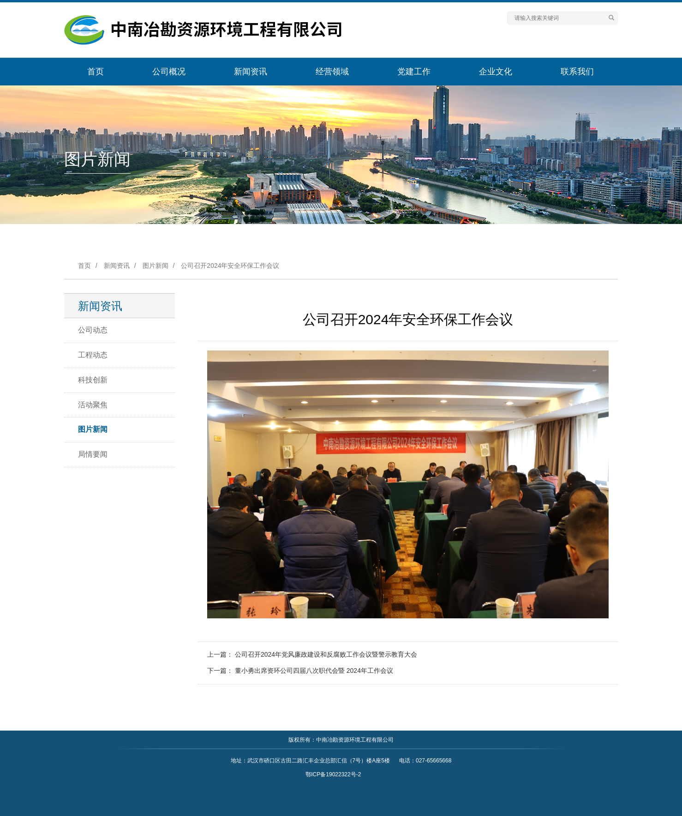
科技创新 (93, 380)
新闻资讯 (250, 71)
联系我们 (577, 71)
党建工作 (414, 71)
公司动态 (93, 330)
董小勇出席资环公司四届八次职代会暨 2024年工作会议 (314, 670)
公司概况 (168, 71)
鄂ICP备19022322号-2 (333, 774)
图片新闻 (155, 265)
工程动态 (93, 355)
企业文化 (495, 71)
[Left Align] (611, 18)
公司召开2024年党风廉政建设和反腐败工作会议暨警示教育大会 (326, 654)
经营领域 (332, 71)
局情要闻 (93, 454)
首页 (95, 71)
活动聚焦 (93, 405)
